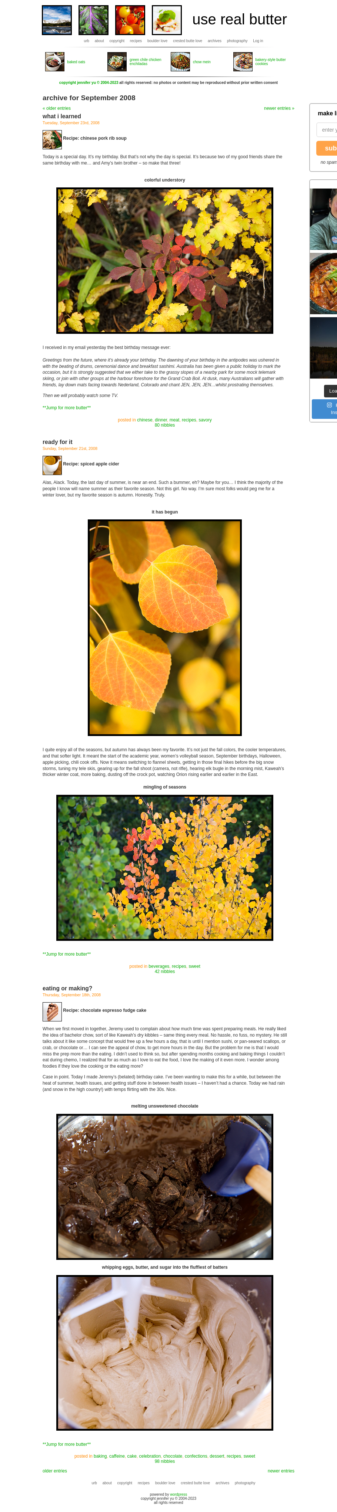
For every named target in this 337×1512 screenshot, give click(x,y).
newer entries (281, 1471)
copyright (117, 41)
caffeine (117, 1456)
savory (204, 420)
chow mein (202, 62)
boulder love (157, 41)
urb (86, 41)
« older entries (57, 108)
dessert (217, 1456)
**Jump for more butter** (67, 407)
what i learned (62, 116)
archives (214, 41)
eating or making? (67, 988)
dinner (161, 420)
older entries (55, 1471)
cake (131, 1456)
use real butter (239, 19)
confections (196, 1456)
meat (175, 420)
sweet (194, 966)
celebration (150, 1456)
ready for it (58, 442)
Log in (258, 41)
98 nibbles (165, 1461)
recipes (136, 41)
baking (100, 1456)
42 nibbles (165, 971)
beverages (159, 966)
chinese (144, 420)
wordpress (178, 1494)
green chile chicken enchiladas (145, 62)
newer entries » (279, 108)
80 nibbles (165, 425)
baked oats (76, 62)
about (99, 41)
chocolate (172, 1456)
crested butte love (187, 41)
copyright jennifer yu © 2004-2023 (89, 83)
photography (237, 41)
